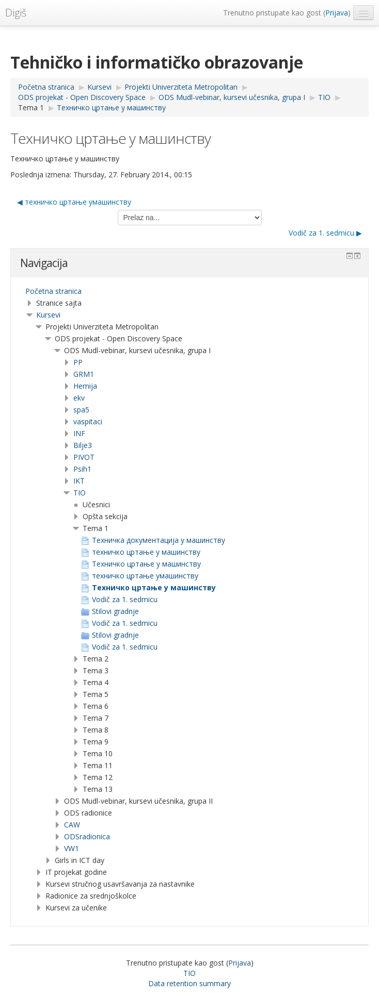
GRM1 (83, 374)
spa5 (81, 409)
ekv (79, 398)
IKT (79, 481)
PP (78, 362)
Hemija (85, 386)
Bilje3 (82, 445)
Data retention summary (189, 983)
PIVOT (83, 457)
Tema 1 (31, 107)
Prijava (336, 13)
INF (79, 433)
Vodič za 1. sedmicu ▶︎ (325, 233)
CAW (72, 824)
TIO (79, 492)
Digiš (15, 13)
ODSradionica (87, 836)
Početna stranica (53, 291)
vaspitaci (87, 421)
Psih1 (82, 469)
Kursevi (48, 315)
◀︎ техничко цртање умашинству (74, 202)
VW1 (71, 848)
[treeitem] (189, 291)
